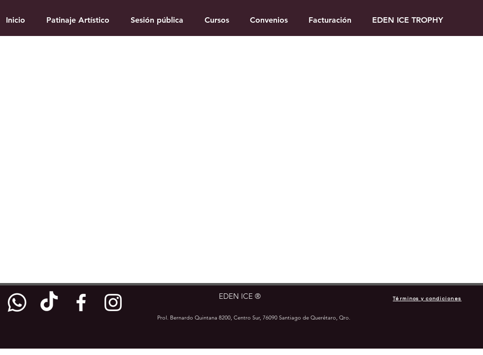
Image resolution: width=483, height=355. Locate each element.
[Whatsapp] (17, 302)
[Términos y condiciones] (427, 298)
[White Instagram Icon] (113, 302)
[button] (217, 20)
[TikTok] (49, 302)
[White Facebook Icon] (81, 302)
